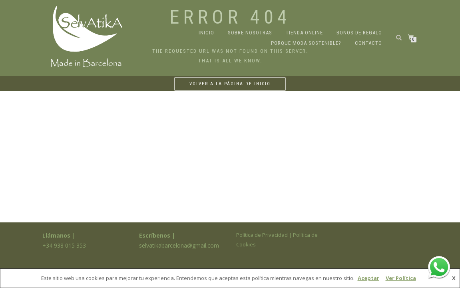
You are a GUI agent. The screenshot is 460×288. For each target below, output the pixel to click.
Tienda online (304, 33)
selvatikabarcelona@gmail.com (179, 245)
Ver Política (401, 278)
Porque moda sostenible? (306, 43)
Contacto (368, 43)
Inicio (206, 33)
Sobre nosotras (250, 33)
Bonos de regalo (359, 33)
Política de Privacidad (262, 234)
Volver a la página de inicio (230, 83)
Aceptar (368, 278)
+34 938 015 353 (64, 245)
